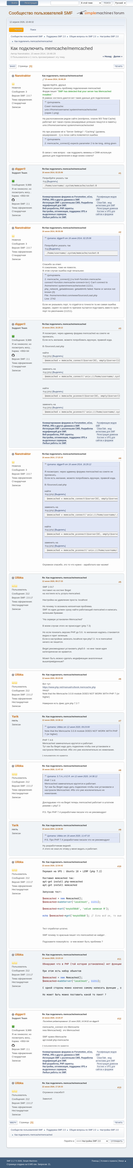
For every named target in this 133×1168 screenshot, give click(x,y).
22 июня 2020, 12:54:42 (52, 866)
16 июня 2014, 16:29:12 (52, 328)
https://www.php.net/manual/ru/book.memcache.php (69, 687)
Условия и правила (109, 1161)
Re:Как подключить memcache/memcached (64, 169)
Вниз (12, 66)
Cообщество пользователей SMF (41, 13)
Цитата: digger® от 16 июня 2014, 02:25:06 (69, 238)
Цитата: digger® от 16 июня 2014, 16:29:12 (69, 464)
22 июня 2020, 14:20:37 (52, 1018)
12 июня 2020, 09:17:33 (52, 581)
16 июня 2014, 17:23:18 (52, 457)
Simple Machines (30, 1161)
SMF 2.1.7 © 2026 (14, 1161)
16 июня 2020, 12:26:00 (52, 829)
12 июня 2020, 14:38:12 (52, 720)
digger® (20, 168)
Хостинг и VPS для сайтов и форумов (105, 1068)
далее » (117, 56)
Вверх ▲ (122, 1161)
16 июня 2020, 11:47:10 (52, 769)
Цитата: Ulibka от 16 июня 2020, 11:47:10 (68, 836)
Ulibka (19, 577)
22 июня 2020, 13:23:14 (52, 958)
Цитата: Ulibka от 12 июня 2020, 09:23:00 (68, 727)
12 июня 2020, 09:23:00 (52, 678)
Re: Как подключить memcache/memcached (64, 578)
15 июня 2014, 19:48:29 (55, 79)
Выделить (52, 181)
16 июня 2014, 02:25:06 (52, 172)
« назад (107, 56)
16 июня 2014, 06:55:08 (52, 231)
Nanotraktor (23, 75)
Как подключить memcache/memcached (62, 76)
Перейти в (69, 1141)
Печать (119, 66)
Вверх (13, 1123)
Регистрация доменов (107, 208)
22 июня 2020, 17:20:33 (52, 1087)
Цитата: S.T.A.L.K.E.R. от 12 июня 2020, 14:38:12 (72, 776)
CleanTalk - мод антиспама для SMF (105, 204)
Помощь (95, 1161)
